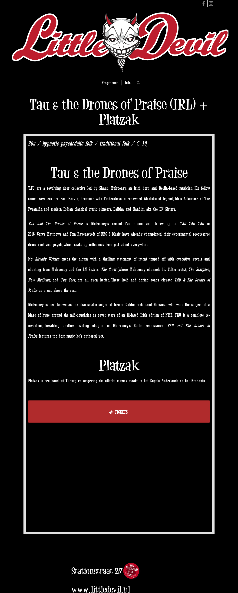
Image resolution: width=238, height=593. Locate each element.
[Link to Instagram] (211, 3)
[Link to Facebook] (204, 3)
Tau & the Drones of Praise (119, 172)
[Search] (137, 82)
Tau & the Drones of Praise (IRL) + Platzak (119, 112)
